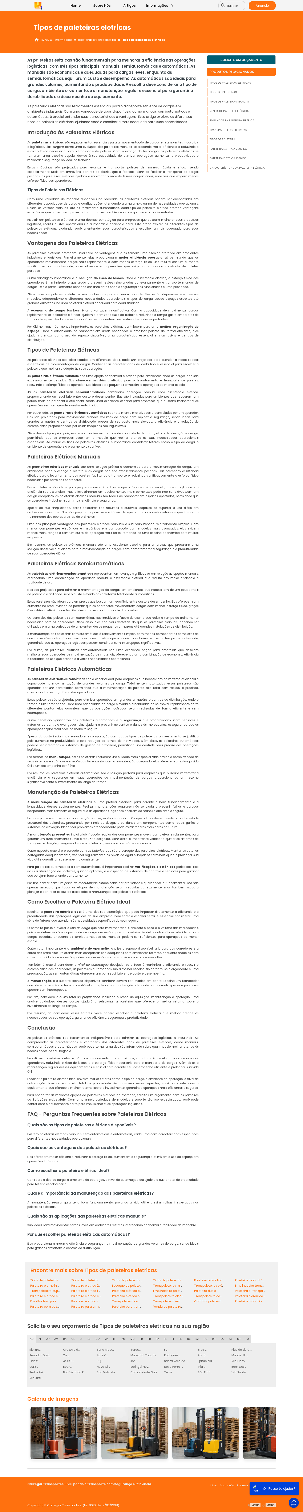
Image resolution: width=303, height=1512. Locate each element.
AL (40, 1339)
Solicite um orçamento (241, 60)
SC (223, 1339)
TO (248, 1339)
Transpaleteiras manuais (171, 1285)
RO (206, 1339)
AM (56, 1339)
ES (89, 1339)
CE (73, 1339)
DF (81, 1339)
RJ (197, 1339)
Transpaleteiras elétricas (228, 130)
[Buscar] (223, 5)
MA (107, 1339)
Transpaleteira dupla (45, 1291)
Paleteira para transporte (130, 1306)
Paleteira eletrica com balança (53, 1296)
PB (150, 1339)
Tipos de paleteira (222, 139)
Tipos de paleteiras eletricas (230, 83)
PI (173, 1339)
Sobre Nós (102, 5)
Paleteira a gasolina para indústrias (260, 1301)
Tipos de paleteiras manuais (230, 102)
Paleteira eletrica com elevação (94, 1296)
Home (75, 5)
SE (231, 1339)
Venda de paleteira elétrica (229, 111)
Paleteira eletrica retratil (89, 1301)
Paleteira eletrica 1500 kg (228, 158)
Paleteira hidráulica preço (253, 1296)
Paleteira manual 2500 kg (253, 1280)
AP (48, 1339)
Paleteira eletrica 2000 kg (228, 149)
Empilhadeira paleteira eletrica (232, 120)
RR (214, 1339)
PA (158, 1339)
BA (65, 1339)
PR (142, 1339)
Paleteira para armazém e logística (97, 1306)
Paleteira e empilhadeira (48, 1285)
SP (239, 1339)
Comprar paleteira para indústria (218, 1301)
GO (98, 1339)
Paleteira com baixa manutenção (55, 1306)
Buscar (233, 5)
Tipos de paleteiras (223, 92)
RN (181, 1339)
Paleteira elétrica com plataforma (137, 1291)
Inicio (213, 1486)
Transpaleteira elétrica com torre (177, 1296)
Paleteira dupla (205, 1291)
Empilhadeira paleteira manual (52, 1301)
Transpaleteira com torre (212, 1296)
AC (32, 1339)
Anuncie (262, 5)
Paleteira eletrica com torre (132, 1296)
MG (134, 1339)
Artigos (129, 5)
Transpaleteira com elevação (134, 1301)
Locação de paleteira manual (133, 1285)
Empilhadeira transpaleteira (255, 1285)
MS (124, 1339)
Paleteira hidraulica (208, 1280)
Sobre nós (227, 1486)
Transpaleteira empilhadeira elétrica (180, 1301)
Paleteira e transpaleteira (253, 1291)
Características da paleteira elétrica (237, 168)
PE (166, 1339)
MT (116, 1339)
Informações (160, 5)
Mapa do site (267, 1486)
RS (189, 1339)
